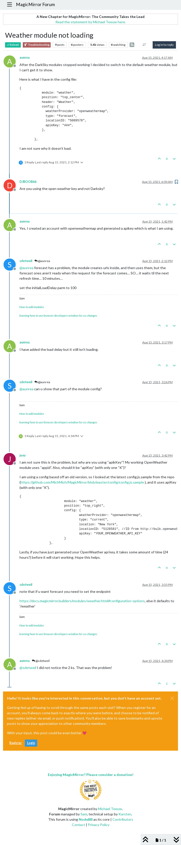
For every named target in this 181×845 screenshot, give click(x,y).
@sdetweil (41, 661)
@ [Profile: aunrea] (26, 268)
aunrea (24, 57)
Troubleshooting (36, 45)
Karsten (124, 814)
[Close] (172, 698)
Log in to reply (164, 45)
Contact (78, 824)
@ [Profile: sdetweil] (27, 667)
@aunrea (42, 261)
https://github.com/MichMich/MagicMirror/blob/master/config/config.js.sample (82, 482)
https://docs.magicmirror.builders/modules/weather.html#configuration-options (82, 601)
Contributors (122, 819)
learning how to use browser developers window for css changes (58, 315)
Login (31, 743)
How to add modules (31, 307)
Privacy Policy (98, 824)
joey (22, 455)
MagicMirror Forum (35, 4)
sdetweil (25, 261)
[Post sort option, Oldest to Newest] (144, 44)
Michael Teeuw (110, 809)
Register (15, 743)
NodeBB (86, 819)
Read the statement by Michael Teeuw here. (90, 22)
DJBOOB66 (27, 182)
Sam (84, 814)
